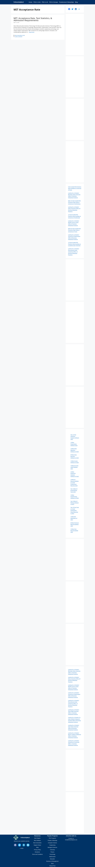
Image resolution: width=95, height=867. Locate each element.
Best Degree (37, 838)
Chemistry (52, 849)
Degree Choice (37, 845)
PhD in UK (45, 2)
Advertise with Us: (71, 835)
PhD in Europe (53, 2)
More (52, 863)
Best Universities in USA (20, 35)
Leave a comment (18, 36)
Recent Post (52, 865)
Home (30, 2)
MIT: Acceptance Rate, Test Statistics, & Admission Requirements (33, 19)
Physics (52, 852)
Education (52, 859)
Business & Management (52, 861)
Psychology (52, 854)
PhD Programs (52, 838)
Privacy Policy (37, 849)
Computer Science (52, 842)
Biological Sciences (52, 847)
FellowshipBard (19, 2)
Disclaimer (37, 852)
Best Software (37, 840)
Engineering (52, 845)
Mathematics (52, 856)
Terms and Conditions (37, 854)
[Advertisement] (74, 34)
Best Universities (37, 842)
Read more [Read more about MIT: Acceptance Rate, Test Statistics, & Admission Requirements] (31, 32)
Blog (76, 2)
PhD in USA (37, 2)
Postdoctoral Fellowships (66, 2)
